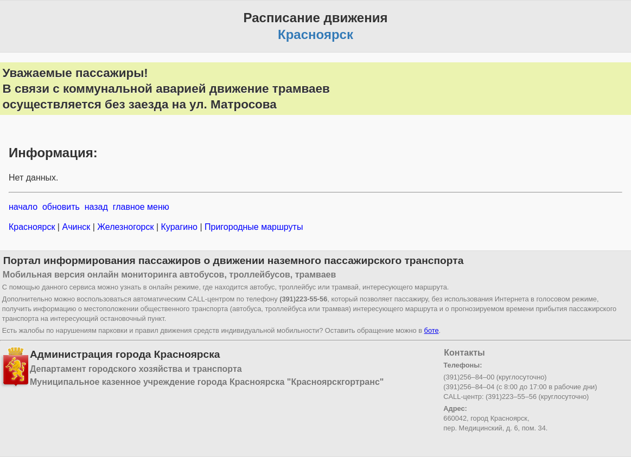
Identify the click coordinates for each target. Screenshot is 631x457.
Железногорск (125, 226)
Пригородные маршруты (252, 226)
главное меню (141, 206)
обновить (61, 206)
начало (23, 206)
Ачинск (76, 226)
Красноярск (33, 226)
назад (96, 206)
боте (431, 330)
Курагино (179, 226)
